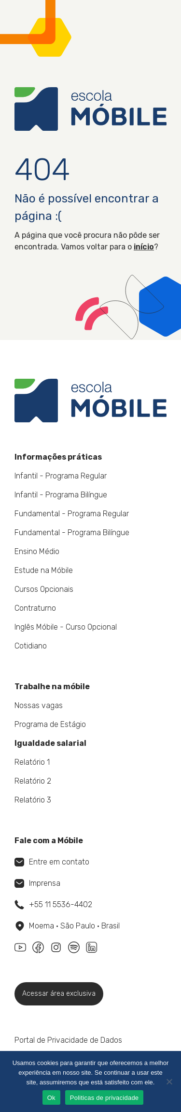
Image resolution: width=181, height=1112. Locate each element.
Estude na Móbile (43, 570)
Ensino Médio (36, 551)
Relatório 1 (32, 762)
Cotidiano (30, 645)
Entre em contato (51, 861)
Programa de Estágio (50, 724)
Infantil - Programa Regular (60, 475)
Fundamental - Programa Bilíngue (71, 532)
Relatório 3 (32, 799)
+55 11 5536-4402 (53, 905)
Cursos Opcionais (43, 589)
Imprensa (37, 883)
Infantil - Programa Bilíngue (60, 494)
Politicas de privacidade (104, 1097)
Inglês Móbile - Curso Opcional (65, 627)
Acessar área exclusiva (59, 993)
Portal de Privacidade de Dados (68, 1040)
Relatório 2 (32, 781)
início (144, 246)
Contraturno (35, 608)
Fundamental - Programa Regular (71, 513)
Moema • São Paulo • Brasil (67, 926)
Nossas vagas (38, 705)
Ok (51, 1097)
